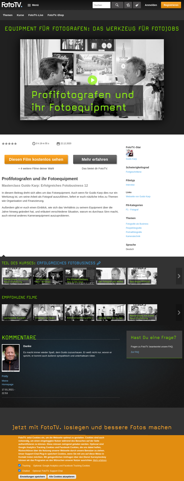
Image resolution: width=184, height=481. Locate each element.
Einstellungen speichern (32, 476)
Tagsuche (137, 5)
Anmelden (151, 5)
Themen (8, 15)
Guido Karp (131, 159)
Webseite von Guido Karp (138, 196)
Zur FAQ (135, 352)
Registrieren (171, 5)
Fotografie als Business (137, 224)
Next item (179, 276)
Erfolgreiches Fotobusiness (66, 263)
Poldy (5, 376)
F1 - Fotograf (132, 209)
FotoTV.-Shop (56, 15)
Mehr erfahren (95, 159)
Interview (130, 185)
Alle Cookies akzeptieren (61, 476)
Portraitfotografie (134, 232)
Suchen (117, 5)
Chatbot (26, 471)
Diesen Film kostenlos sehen (36, 159)
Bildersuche (128, 5)
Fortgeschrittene (134, 172)
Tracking (26, 465)
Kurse (20, 15)
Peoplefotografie (134, 228)
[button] (92, 80)
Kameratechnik (133, 236)
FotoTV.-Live (35, 15)
